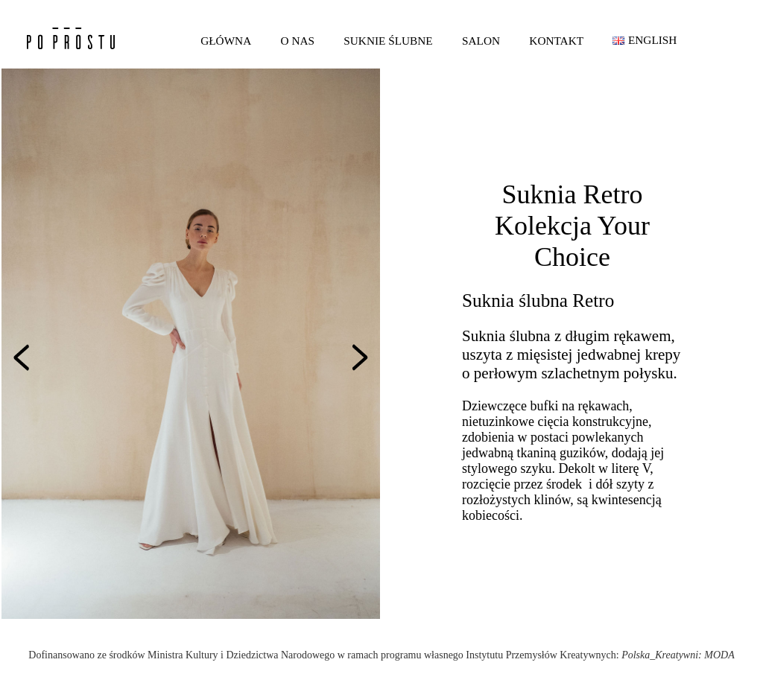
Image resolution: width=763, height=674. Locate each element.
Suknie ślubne (387, 40)
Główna (225, 40)
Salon (481, 40)
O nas (297, 40)
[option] (191, 343)
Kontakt (556, 40)
